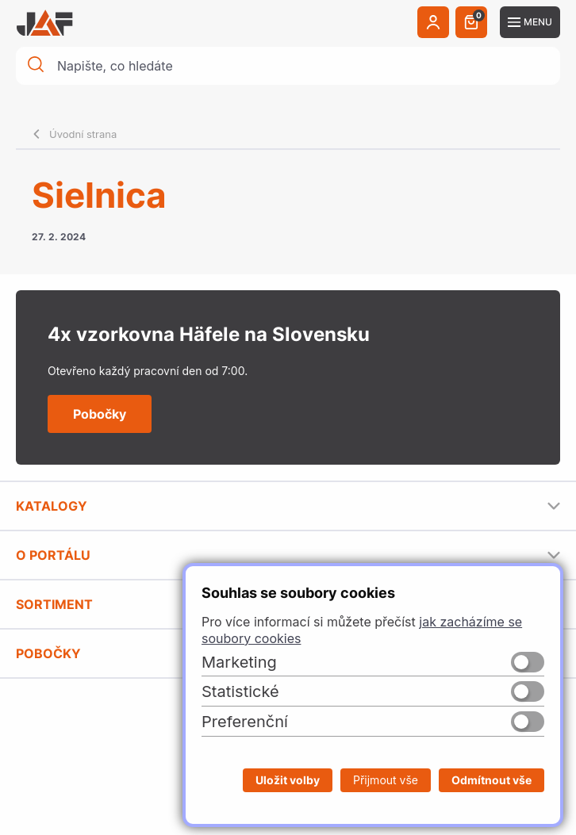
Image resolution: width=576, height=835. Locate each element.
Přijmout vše (385, 780)
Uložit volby (287, 780)
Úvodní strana (83, 134)
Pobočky (99, 414)
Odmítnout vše (491, 780)
